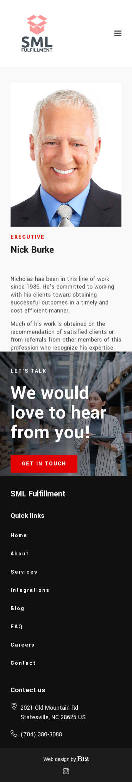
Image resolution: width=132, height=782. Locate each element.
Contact (23, 663)
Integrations (30, 590)
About (20, 553)
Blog (18, 608)
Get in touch (44, 470)
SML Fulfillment (38, 494)
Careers (23, 645)
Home (19, 535)
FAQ (17, 626)
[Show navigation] (116, 33)
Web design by (65, 759)
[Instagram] (66, 771)
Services (24, 572)
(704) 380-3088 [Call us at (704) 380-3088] (41, 734)
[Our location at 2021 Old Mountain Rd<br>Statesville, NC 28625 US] (53, 712)
